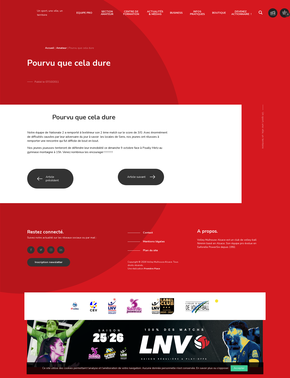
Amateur (61, 48)
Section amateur (107, 13)
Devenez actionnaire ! (241, 13)
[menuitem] (84, 13)
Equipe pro (84, 13)
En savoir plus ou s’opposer (212, 368)
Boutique (219, 13)
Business (176, 13)
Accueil (49, 48)
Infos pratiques (197, 13)
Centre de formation (131, 13)
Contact (148, 225)
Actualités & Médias (155, 13)
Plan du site (150, 243)
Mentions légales (154, 234)
